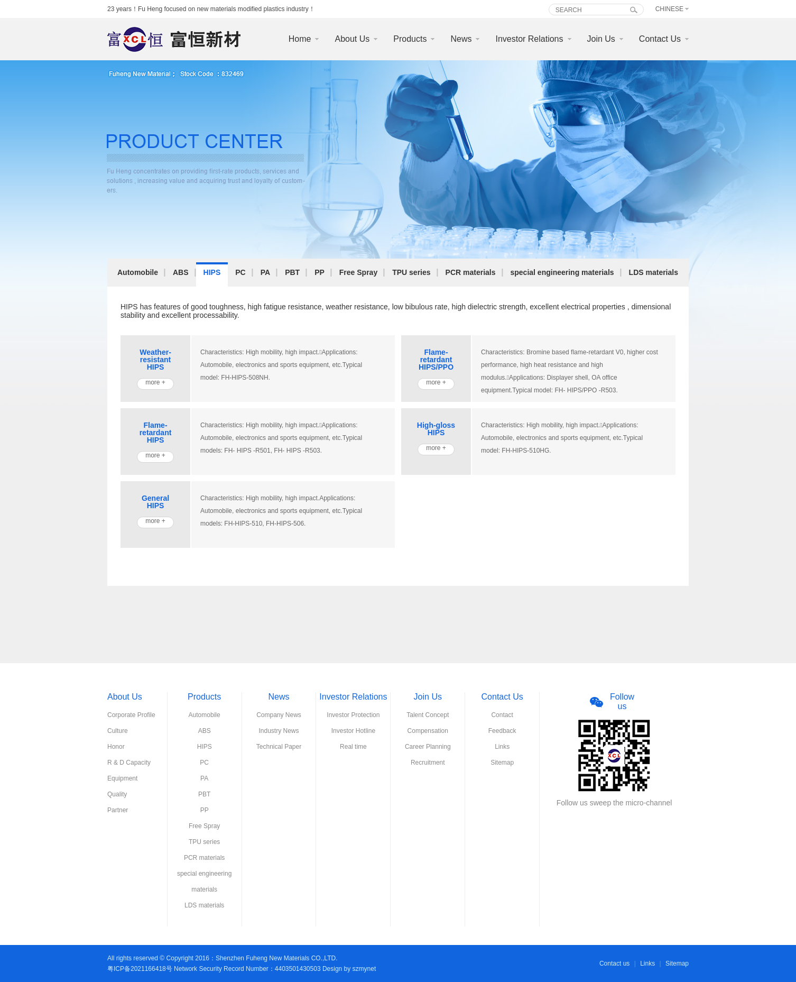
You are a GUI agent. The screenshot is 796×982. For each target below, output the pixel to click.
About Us (352, 38)
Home (300, 38)
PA (265, 272)
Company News (278, 715)
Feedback (502, 731)
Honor (116, 746)
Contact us (614, 963)
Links (502, 746)
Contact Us (660, 38)
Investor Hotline (353, 731)
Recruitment (428, 762)
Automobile (137, 272)
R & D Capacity (129, 762)
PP (319, 272)
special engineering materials (562, 272)
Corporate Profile (131, 715)
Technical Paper (278, 746)
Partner (117, 810)
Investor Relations (529, 38)
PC (240, 272)
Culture (117, 731)
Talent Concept (427, 715)
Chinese (669, 9)
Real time (353, 746)
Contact (502, 715)
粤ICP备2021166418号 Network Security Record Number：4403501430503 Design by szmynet (241, 968)
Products (410, 38)
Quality (117, 794)
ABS (181, 272)
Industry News (279, 731)
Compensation (428, 731)
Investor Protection (353, 715)
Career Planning (428, 746)
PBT (292, 272)
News (460, 38)
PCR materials (471, 272)
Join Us (601, 38)
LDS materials (653, 272)
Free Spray (358, 272)
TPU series (411, 272)
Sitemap (502, 762)
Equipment (122, 778)
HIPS (212, 272)
